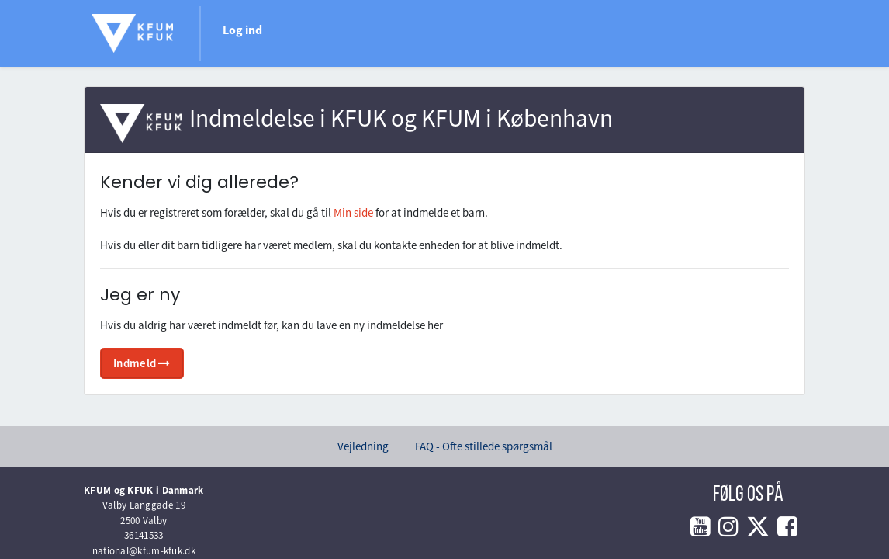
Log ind (242, 29)
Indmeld (142, 363)
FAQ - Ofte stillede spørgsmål (483, 446)
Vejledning (363, 446)
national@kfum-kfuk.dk (143, 550)
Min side (353, 212)
